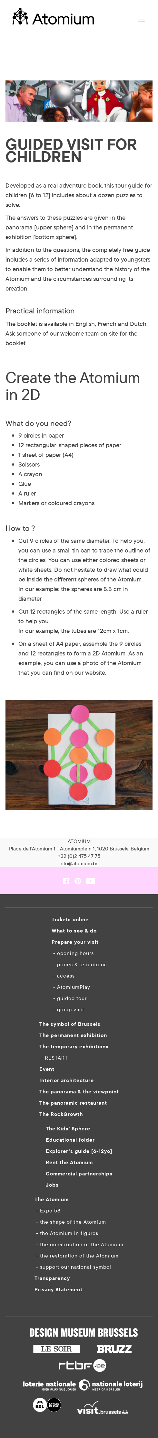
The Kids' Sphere (68, 1128)
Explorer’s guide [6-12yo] (79, 1151)
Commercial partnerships (79, 1173)
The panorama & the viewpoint (79, 1091)
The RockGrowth (61, 1114)
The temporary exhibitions (74, 1046)
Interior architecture (66, 1080)
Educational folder (70, 1139)
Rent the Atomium (69, 1162)
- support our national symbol (73, 1267)
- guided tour (69, 998)
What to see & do (74, 930)
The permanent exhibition (73, 1035)
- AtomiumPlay (71, 987)
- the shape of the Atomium (70, 1222)
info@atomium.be (79, 863)
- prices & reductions (79, 964)
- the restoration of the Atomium (77, 1255)
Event (46, 1069)
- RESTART (53, 1057)
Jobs (52, 1185)
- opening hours (73, 953)
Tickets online (70, 919)
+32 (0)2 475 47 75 (79, 856)
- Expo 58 (48, 1210)
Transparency (52, 1278)
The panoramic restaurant (73, 1102)
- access (63, 975)
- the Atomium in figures (66, 1233)
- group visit (68, 1009)
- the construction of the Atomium (79, 1244)
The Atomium (52, 1199)
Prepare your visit (75, 942)
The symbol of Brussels (70, 1024)
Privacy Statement (59, 1289)
